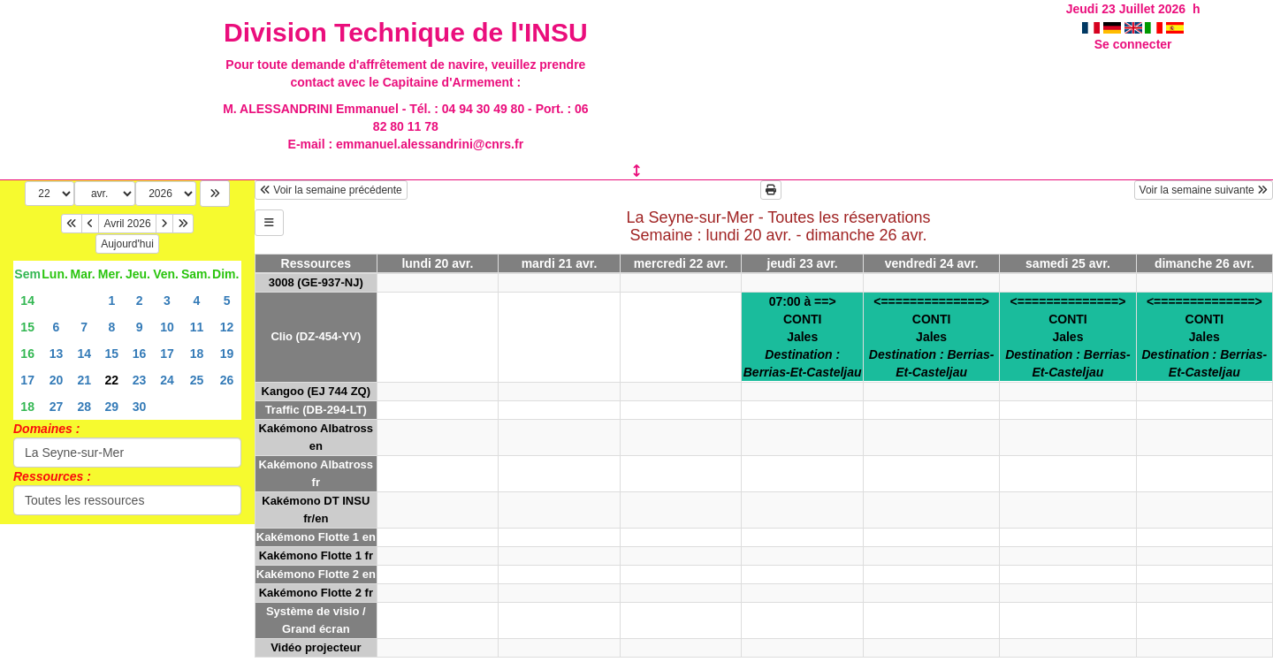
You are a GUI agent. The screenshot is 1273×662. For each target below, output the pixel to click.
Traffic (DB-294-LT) (316, 409)
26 (227, 380)
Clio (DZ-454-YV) (316, 336)
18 (197, 353)
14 (27, 300)
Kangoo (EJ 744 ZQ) (316, 391)
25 (197, 380)
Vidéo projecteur (316, 647)
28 (84, 406)
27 (57, 406)
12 (227, 327)
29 (112, 406)
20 (57, 380)
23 (140, 380)
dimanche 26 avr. (1204, 263)
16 (27, 353)
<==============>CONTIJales (932, 336)
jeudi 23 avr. (802, 263)
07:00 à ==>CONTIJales (802, 336)
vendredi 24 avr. (932, 263)
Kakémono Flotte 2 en (316, 574)
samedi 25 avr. (1067, 263)
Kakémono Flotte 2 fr (316, 592)
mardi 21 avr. (560, 263)
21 (84, 380)
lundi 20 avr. (437, 263)
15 (27, 327)
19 (227, 353)
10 (167, 327)
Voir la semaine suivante (1204, 190)
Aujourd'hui (127, 244)
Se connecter (1133, 44)
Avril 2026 (126, 223)
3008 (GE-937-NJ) (316, 282)
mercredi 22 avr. (681, 263)
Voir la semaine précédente (331, 190)
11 (197, 327)
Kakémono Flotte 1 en (316, 537)
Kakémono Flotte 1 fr (316, 555)
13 (57, 353)
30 (140, 406)
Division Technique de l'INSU (406, 32)
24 (167, 380)
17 (167, 353)
